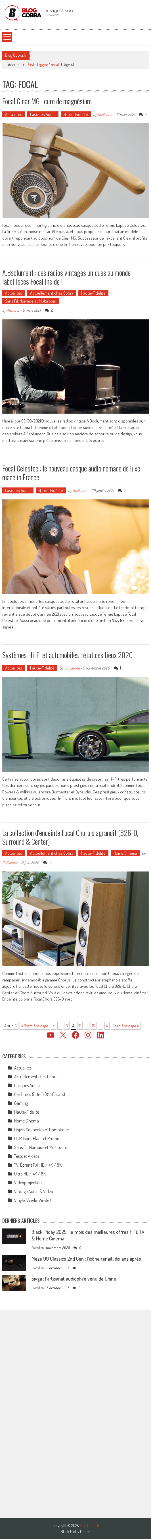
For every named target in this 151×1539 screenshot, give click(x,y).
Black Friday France (75, 1532)
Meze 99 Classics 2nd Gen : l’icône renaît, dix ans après (86, 1259)
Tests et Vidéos (26, 1156)
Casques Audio (43, 114)
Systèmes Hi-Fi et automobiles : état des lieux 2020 (67, 654)
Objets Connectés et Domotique (41, 1129)
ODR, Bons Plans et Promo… (38, 1138)
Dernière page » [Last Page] (125, 1025)
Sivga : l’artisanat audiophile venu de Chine (74, 1278)
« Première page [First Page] (34, 1025)
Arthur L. (13, 310)
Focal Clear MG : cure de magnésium (47, 101)
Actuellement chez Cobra (51, 293)
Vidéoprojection (28, 1182)
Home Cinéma (125, 853)
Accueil (14, 64)
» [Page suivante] (107, 1025)
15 (93, 1025)
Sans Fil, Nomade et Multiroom (30, 301)
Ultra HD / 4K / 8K (30, 1174)
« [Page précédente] (53, 1025)
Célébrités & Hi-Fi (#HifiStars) (39, 1094)
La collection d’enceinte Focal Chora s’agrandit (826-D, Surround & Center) (70, 837)
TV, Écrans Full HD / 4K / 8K (38, 1165)
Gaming (21, 1103)
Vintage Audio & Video (33, 1191)
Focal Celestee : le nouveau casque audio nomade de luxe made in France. (71, 473)
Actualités (13, 114)
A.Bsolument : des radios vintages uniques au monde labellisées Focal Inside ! (66, 277)
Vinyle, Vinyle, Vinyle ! (32, 1200)
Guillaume (105, 114)
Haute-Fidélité (76, 114)
